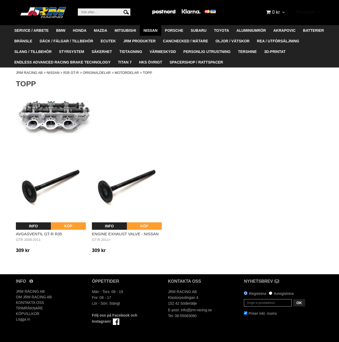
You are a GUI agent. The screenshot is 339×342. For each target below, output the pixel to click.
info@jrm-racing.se (196, 310)
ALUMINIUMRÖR (251, 30)
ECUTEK (108, 41)
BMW (60, 30)
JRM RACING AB (29, 73)
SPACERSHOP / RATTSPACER (196, 62)
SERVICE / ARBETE (31, 30)
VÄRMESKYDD (163, 52)
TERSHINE (247, 52)
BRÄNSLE (23, 41)
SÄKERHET (102, 52)
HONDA (79, 30)
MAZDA (100, 30)
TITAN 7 (125, 62)
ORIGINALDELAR (97, 73)
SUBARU (199, 30)
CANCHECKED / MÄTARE (185, 41)
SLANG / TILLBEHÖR (33, 52)
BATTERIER (313, 30)
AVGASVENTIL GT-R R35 (39, 234)
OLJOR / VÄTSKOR (232, 41)
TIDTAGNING (130, 52)
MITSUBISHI (125, 30)
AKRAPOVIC (284, 30)
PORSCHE (174, 30)
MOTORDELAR (127, 73)
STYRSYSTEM (71, 52)
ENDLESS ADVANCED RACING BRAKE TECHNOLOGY (62, 62)
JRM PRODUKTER (139, 41)
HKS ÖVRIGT (150, 62)
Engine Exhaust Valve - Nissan (125, 234)
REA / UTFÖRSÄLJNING (278, 41)
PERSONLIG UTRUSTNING (206, 52)
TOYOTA (221, 30)
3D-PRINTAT (275, 52)
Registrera (257, 293)
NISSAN (151, 30)
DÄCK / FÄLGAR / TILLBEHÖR (66, 41)
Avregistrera (284, 293)
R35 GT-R (71, 73)
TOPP (147, 73)
